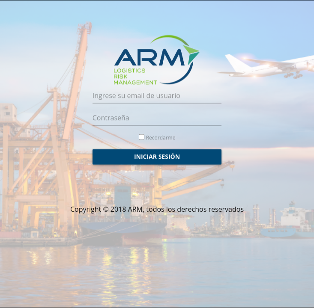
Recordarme (161, 135)
